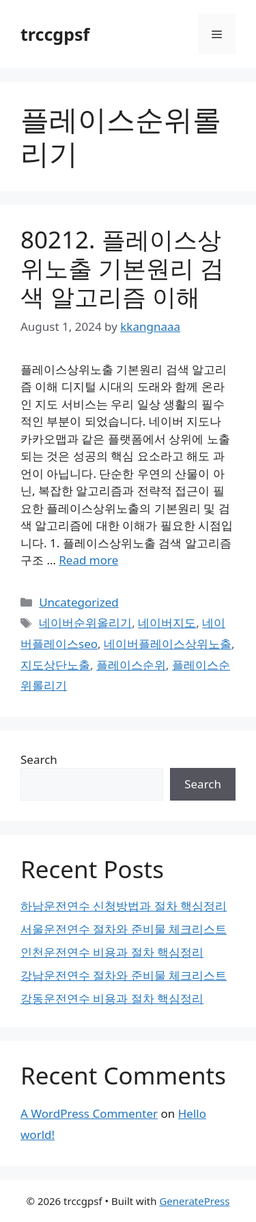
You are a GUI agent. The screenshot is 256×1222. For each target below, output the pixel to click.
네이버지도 (167, 622)
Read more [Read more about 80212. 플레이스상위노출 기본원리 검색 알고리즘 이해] (88, 560)
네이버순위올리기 (85, 622)
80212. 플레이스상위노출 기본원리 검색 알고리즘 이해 (122, 267)
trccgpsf (54, 34)
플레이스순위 (131, 665)
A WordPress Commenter (89, 1113)
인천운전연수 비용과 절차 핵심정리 (111, 952)
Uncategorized (79, 602)
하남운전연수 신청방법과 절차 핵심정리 (123, 906)
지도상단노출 (55, 665)
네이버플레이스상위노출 (167, 644)
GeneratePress (194, 1201)
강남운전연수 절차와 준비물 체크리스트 (123, 975)
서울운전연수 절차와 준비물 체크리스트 (123, 929)
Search (38, 759)
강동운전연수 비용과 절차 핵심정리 (111, 998)
